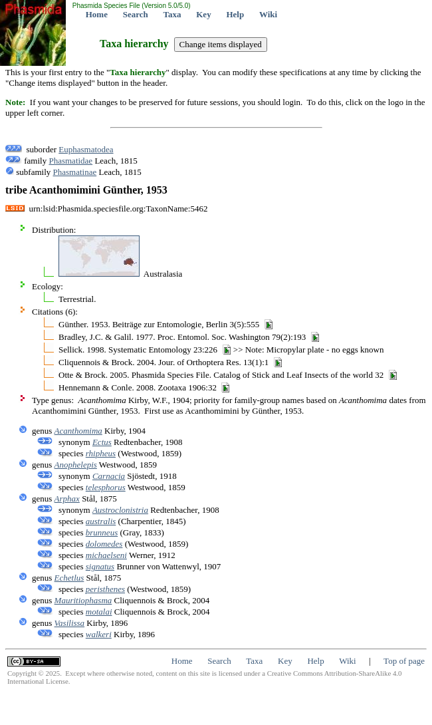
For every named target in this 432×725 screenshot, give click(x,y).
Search (135, 14)
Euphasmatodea (85, 149)
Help (235, 14)
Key (203, 14)
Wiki (268, 14)
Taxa (172, 14)
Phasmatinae (75, 172)
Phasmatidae (70, 161)
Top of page (404, 661)
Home (97, 14)
